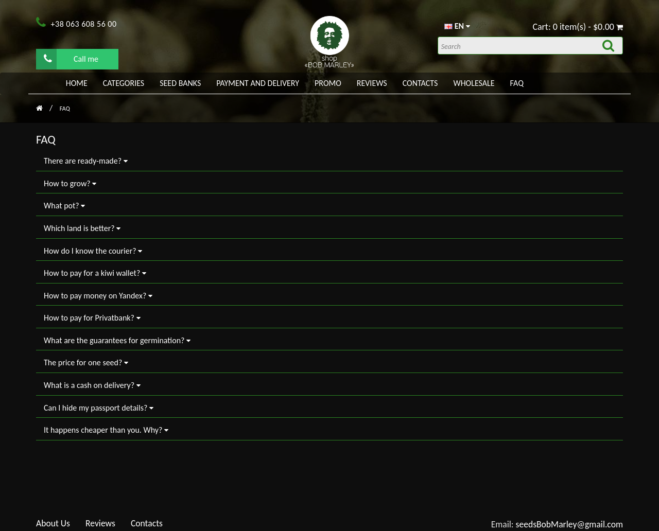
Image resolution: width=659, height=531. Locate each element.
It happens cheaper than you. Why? (106, 430)
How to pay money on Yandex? (98, 295)
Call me (71, 59)
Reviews (372, 83)
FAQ (517, 83)
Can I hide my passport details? (98, 408)
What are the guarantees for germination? (117, 340)
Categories (123, 83)
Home (77, 83)
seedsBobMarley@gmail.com (569, 524)
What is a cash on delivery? (92, 385)
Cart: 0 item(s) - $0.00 (577, 26)
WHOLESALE (473, 83)
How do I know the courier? (93, 251)
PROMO (328, 83)
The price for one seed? (86, 362)
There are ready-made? (86, 161)
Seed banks (180, 83)
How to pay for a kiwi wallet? (95, 273)
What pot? (64, 205)
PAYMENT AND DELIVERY (257, 83)
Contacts (420, 83)
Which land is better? (82, 228)
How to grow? (70, 183)
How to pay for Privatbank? (92, 318)
